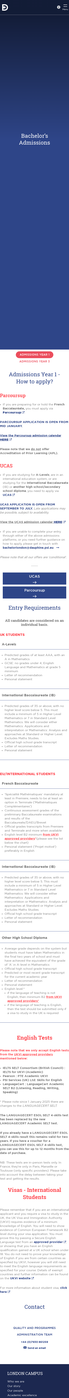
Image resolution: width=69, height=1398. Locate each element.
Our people (15, 1390)
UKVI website (20, 1278)
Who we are (15, 1381)
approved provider (48, 1242)
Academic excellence (22, 1395)
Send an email (34, 1348)
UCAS (7, 495)
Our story (13, 1386)
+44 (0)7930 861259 (34, 1342)
